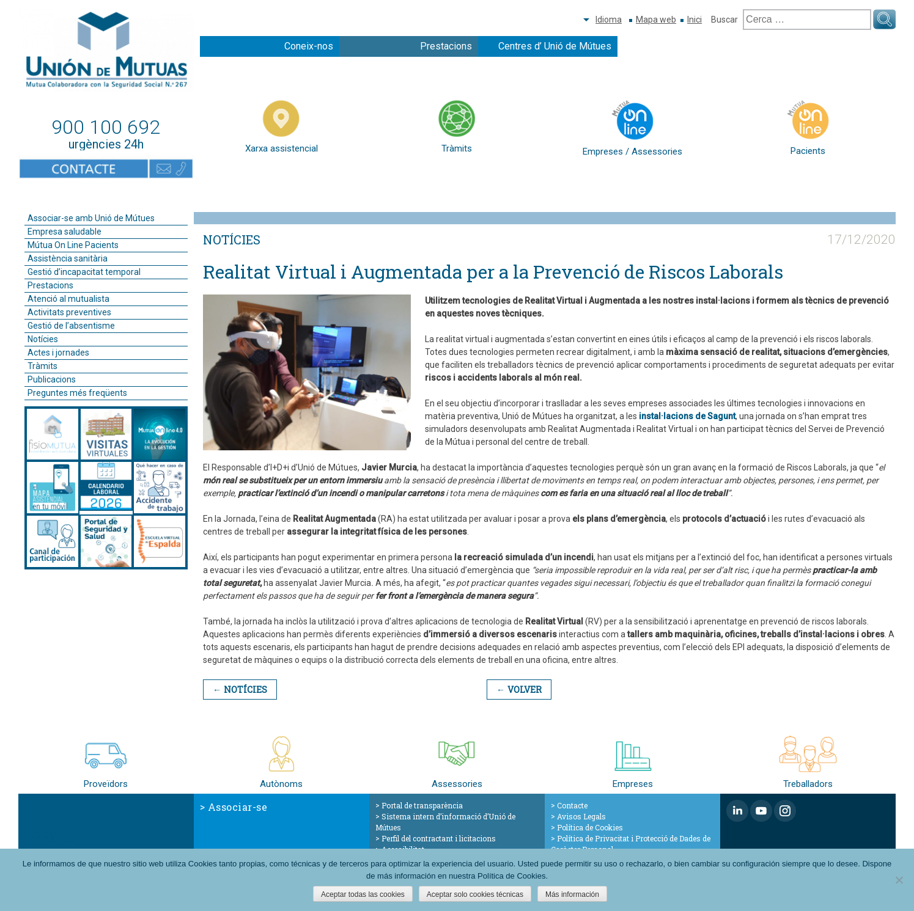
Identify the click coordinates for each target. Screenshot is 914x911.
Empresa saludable (64, 231)
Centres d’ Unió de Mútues (554, 46)
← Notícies (240, 689)
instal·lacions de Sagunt (687, 416)
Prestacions (446, 46)
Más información (572, 894)
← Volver (518, 689)
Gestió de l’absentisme (71, 326)
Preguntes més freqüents (77, 393)
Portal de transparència (422, 805)
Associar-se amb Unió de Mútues (91, 218)
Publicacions (52, 379)
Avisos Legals (581, 816)
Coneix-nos (308, 46)
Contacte (572, 805)
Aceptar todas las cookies (363, 894)
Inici (694, 19)
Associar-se (238, 806)
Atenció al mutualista (68, 299)
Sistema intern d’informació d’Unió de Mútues (445, 821)
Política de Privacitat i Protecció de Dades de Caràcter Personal (630, 843)
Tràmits (42, 366)
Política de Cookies (590, 827)
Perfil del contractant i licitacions (438, 838)
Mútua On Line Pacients (73, 245)
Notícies (43, 339)
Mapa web (656, 19)
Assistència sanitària (68, 258)
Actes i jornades (58, 352)
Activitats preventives (69, 312)
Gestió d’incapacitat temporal (84, 272)
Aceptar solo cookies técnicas (475, 894)
